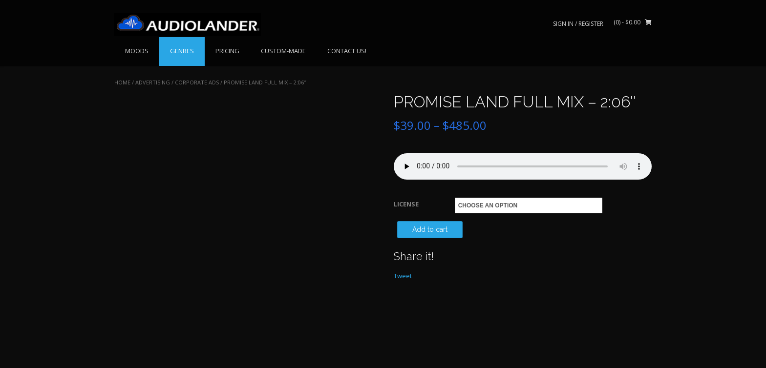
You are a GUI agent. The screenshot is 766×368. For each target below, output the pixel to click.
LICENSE (406, 204)
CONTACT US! (346, 50)
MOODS (137, 50)
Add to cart (429, 229)
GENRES (182, 50)
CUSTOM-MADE (283, 50)
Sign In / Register (578, 23)
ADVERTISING (152, 82)
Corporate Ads (197, 82)
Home (122, 82)
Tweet (403, 275)
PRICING (227, 50)
